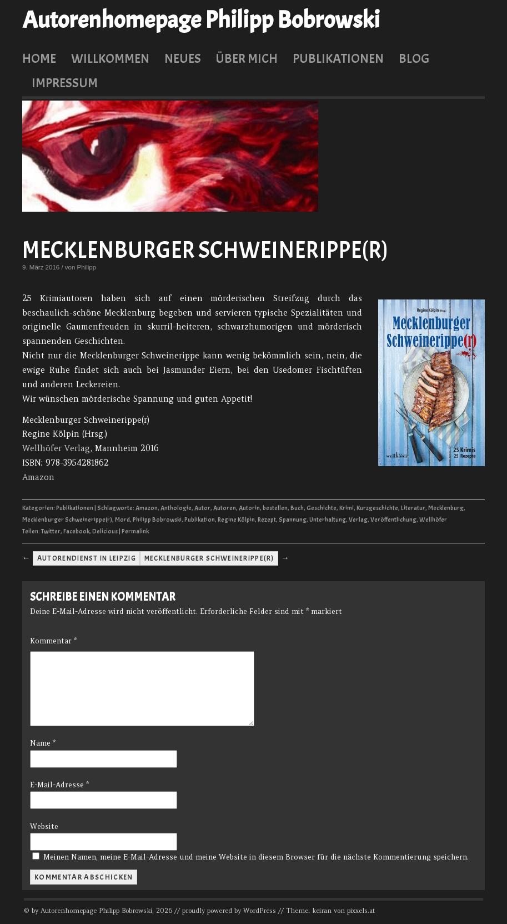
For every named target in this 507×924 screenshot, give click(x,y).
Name (43, 743)
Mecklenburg (446, 508)
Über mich (246, 58)
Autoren (224, 508)
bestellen (275, 508)
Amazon (38, 477)
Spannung (293, 520)
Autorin (249, 508)
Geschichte (322, 508)
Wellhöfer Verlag (56, 448)
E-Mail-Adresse (59, 785)
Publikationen (338, 58)
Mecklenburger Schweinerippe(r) (205, 250)
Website (44, 826)
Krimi (346, 508)
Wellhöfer (433, 520)
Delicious (105, 531)
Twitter (51, 531)
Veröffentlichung (393, 520)
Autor (202, 508)
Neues (182, 58)
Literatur (413, 508)
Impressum (65, 82)
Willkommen (110, 58)
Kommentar (53, 641)
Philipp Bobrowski (157, 520)
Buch (297, 508)
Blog (414, 58)
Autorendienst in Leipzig (86, 558)
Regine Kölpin (236, 520)
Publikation (199, 520)
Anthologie (176, 508)
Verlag (358, 520)
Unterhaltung (327, 520)
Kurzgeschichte (377, 508)
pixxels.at (361, 911)
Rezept (267, 520)
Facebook (76, 531)
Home (39, 58)
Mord (122, 520)
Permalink (135, 531)
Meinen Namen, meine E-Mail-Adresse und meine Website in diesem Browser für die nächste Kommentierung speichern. (256, 857)
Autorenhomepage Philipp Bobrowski (201, 20)
